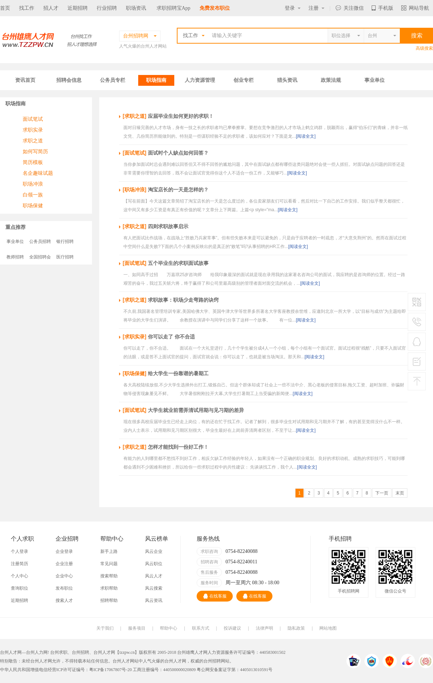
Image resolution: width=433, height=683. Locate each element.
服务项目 (136, 628)
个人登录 (19, 551)
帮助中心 (168, 628)
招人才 (50, 8)
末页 (399, 493)
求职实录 (33, 130)
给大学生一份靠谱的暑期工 (178, 373)
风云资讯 (153, 600)
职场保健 (33, 205)
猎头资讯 (287, 80)
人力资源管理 (200, 80)
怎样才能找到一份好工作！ (178, 447)
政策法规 (331, 80)
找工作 (26, 8)
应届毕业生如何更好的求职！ (181, 116)
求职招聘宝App (174, 8)
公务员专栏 (112, 80)
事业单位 (374, 80)
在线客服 (215, 596)
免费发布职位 (215, 8)
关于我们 (105, 628)
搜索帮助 (109, 575)
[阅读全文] (306, 136)
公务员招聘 (40, 241)
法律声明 (264, 628)
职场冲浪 (33, 184)
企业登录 (64, 551)
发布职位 (64, 588)
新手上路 (109, 551)
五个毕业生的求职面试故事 (178, 263)
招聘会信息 (69, 80)
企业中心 (64, 575)
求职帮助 (109, 588)
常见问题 (109, 563)
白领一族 (33, 195)
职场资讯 (136, 8)
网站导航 (415, 8)
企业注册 (64, 563)
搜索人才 (64, 600)
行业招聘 (107, 8)
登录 (293, 8)
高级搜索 (424, 48)
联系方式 (200, 628)
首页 (5, 8)
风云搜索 (153, 588)
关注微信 (350, 8)
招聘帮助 (109, 600)
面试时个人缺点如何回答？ (178, 153)
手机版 (382, 8)
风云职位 (153, 563)
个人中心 (19, 575)
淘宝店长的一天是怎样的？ (178, 189)
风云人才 (153, 575)
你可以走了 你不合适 (171, 337)
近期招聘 (77, 8)
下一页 (381, 493)
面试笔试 (33, 119)
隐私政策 (296, 628)
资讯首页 (25, 80)
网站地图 (328, 628)
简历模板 (33, 162)
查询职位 (19, 588)
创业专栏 (243, 80)
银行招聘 (65, 241)
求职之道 (33, 140)
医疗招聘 (65, 257)
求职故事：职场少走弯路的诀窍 (183, 300)
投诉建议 (232, 628)
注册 (316, 8)
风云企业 (153, 551)
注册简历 (19, 563)
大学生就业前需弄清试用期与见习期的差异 (196, 410)
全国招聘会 (40, 257)
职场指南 (156, 80)
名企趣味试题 (38, 173)
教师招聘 (15, 257)
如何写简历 (35, 151)
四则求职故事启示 (168, 226)
